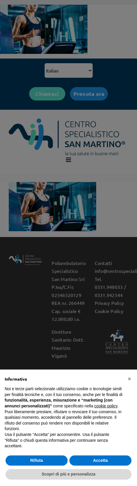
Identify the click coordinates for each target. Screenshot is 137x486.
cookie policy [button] (105, 406)
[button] (129, 379)
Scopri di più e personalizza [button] (68, 474)
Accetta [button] (100, 460)
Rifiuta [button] (36, 460)
